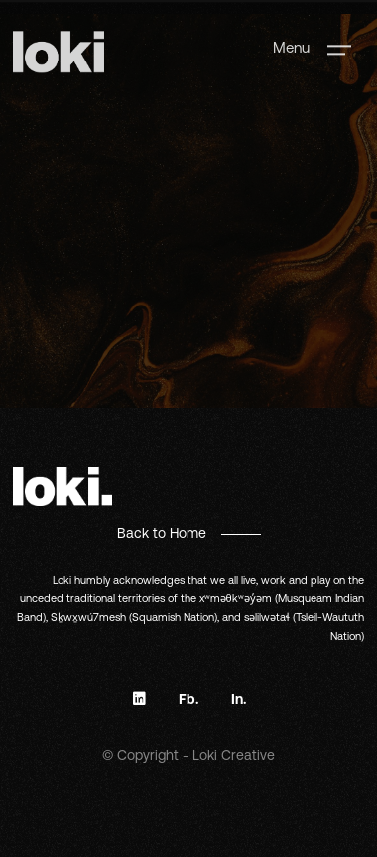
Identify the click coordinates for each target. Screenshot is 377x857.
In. (238, 699)
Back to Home (161, 533)
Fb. (188, 699)
